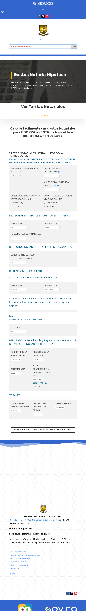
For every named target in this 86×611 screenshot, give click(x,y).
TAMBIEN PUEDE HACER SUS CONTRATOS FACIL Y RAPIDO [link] (43, 430)
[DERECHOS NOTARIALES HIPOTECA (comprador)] (18, 262)
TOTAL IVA (15, 327)
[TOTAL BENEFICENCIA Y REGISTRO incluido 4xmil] (38, 379)
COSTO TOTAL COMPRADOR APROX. (39, 406)
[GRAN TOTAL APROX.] (60, 407)
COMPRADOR (50, 224)
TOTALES (14, 395)
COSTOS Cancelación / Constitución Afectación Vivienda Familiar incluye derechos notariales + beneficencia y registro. (41, 302)
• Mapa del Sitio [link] (14, 568)
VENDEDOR (16, 224)
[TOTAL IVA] (18, 331)
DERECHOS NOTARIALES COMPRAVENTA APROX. (39, 215)
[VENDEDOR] (18, 227)
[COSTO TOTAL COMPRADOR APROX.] (38, 414)
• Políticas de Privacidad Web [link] (18, 565)
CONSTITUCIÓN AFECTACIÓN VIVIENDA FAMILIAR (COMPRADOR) (58, 199)
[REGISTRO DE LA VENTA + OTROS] (16, 359)
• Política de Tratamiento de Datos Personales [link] (24, 555)
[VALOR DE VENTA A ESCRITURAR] (52, 175)
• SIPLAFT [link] (12, 573)
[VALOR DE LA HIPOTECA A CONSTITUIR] (52, 189)
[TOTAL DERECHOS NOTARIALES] (18, 238)
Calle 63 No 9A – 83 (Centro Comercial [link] (27, 520)
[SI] (11, 175)
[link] (2, 12)
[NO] (16, 175)
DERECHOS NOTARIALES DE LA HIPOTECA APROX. (40, 246)
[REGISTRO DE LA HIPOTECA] (38, 359)
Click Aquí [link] (43, 112)
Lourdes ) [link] (53, 520)
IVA (11, 316)
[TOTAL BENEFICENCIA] (16, 373)
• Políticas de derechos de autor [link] (19, 558)
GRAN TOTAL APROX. (65, 403)
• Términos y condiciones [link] (17, 552)
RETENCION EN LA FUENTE (26, 271)
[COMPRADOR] (52, 227)
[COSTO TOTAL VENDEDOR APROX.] (16, 410)
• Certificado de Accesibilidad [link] (18, 562)
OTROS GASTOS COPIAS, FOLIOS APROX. (35, 277)
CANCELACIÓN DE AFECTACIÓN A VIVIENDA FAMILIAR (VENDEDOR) (26, 199)
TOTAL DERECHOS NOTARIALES (26, 234)
